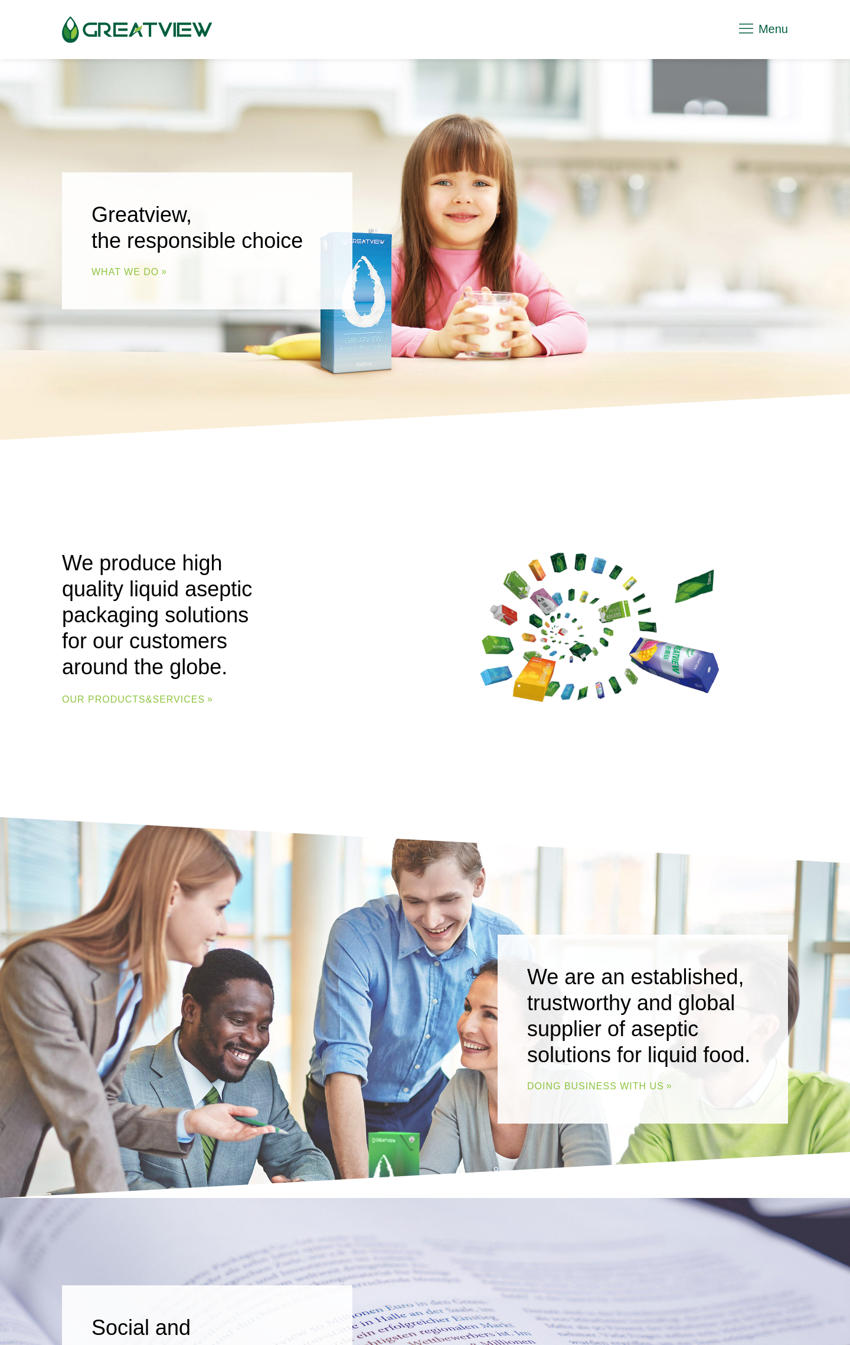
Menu (762, 29)
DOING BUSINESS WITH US (595, 1085)
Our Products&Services (133, 699)
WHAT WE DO (125, 272)
